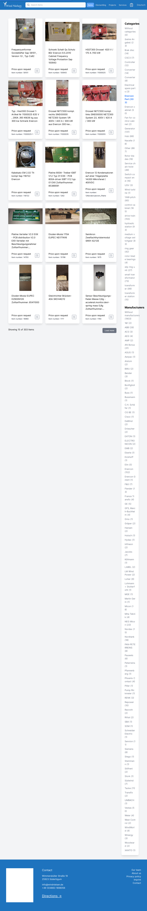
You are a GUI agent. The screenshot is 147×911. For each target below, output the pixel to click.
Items (90, 5)
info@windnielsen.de (52, 884)
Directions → (52, 896)
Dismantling (101, 5)
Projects (112, 5)
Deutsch (141, 5)
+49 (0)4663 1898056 (53, 887)
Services (123, 5)
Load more (109, 330)
